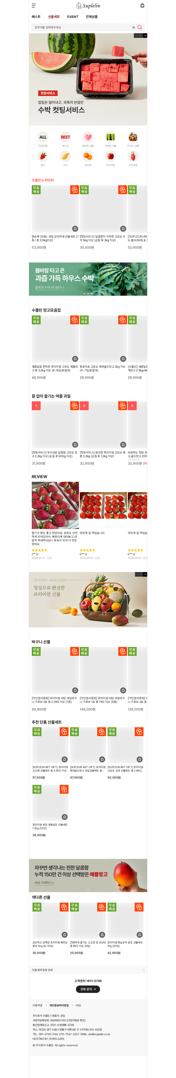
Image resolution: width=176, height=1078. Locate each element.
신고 (49, 558)
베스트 (36, 17)
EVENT (72, 17)
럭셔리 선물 (133, 145)
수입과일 (133, 165)
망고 (65, 165)
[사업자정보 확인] (76, 1020)
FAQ (78, 1005)
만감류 (88, 165)
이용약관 (37, 1005)
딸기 (43, 165)
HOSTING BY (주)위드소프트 (49, 1039)
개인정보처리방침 (59, 1005)
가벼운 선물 (110, 145)
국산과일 (110, 165)
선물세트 (54, 17)
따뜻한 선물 (88, 145)
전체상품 (92, 17)
